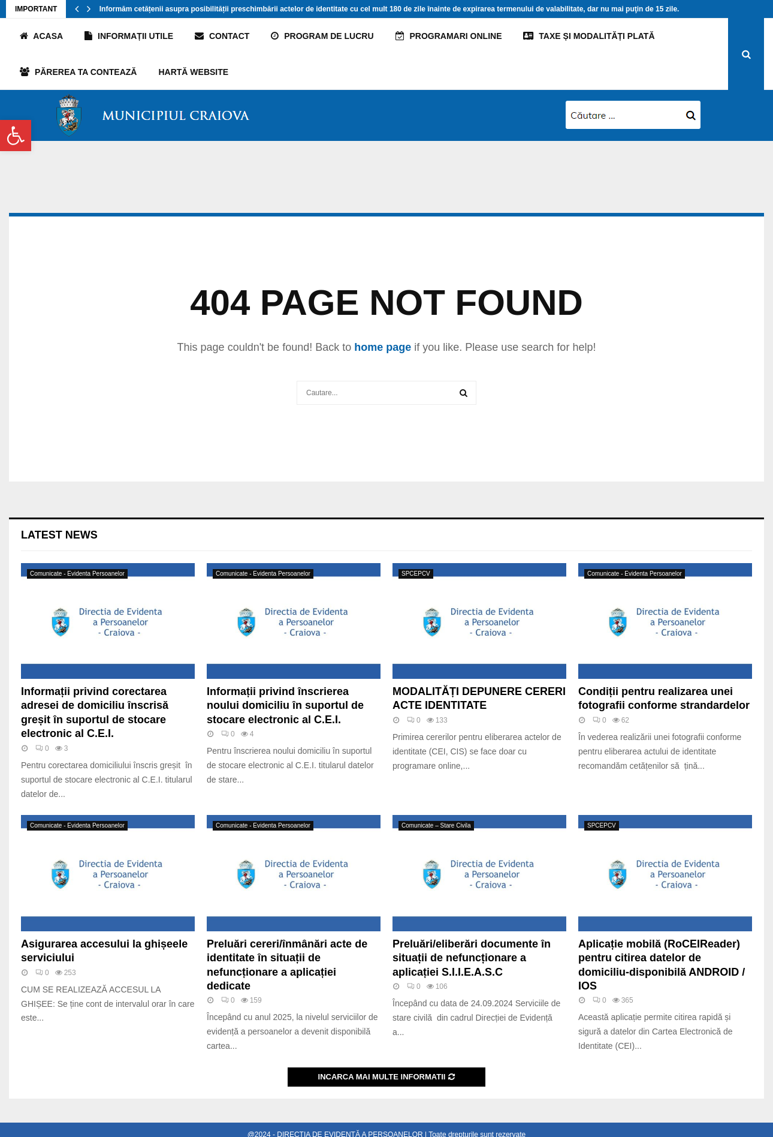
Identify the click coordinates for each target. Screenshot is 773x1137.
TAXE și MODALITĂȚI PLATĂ (588, 36)
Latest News (59, 535)
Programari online (448, 36)
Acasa (41, 36)
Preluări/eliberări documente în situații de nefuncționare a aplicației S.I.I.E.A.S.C (471, 958)
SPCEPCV (415, 573)
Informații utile (128, 36)
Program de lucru (322, 36)
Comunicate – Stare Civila (436, 825)
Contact (222, 36)
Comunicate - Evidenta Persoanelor (77, 573)
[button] (15, 135)
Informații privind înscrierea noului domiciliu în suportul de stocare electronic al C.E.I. (285, 705)
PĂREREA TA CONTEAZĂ (78, 72)
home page (382, 347)
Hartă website (193, 72)
